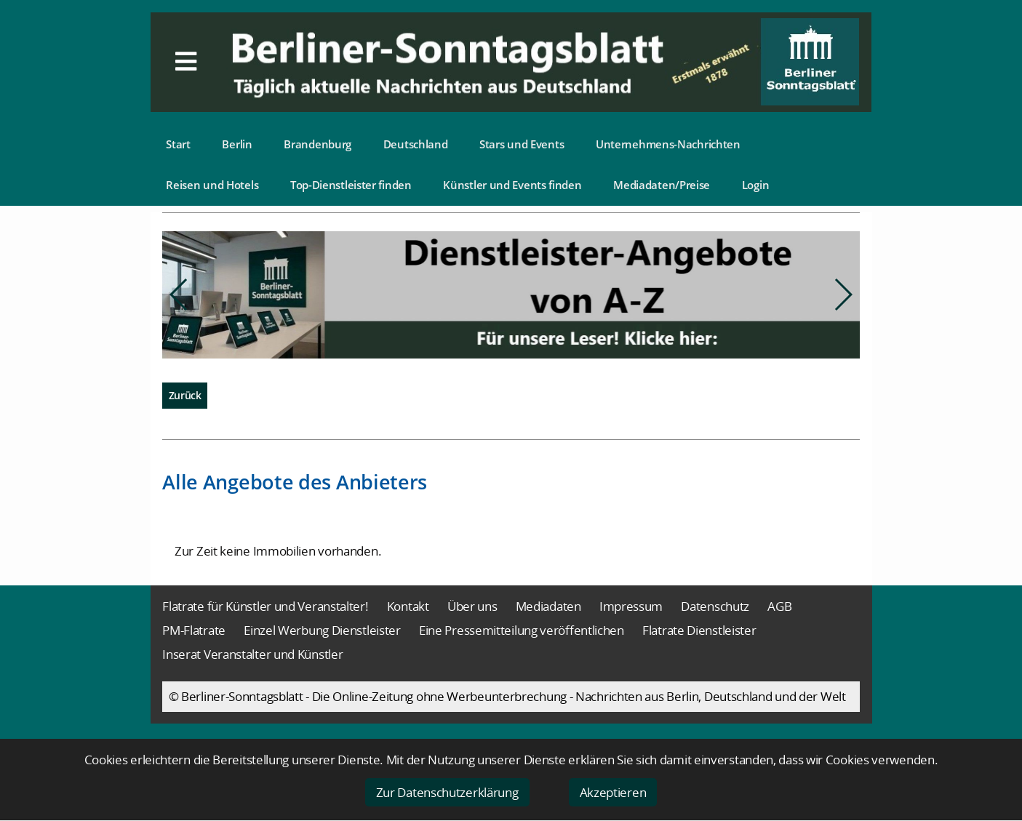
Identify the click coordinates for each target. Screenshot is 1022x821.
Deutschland (415, 144)
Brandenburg (317, 144)
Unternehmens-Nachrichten (668, 144)
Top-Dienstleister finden (351, 185)
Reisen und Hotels (212, 185)
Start (178, 144)
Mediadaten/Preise (661, 185)
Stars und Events (521, 144)
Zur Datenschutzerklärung (447, 792)
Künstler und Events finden (512, 185)
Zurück (185, 395)
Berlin (237, 144)
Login (756, 185)
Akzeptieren (613, 792)
